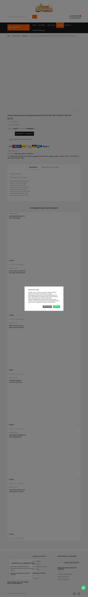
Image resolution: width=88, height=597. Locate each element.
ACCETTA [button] (56, 306)
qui (54, 302)
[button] (83, 587)
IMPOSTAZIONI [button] (47, 306)
